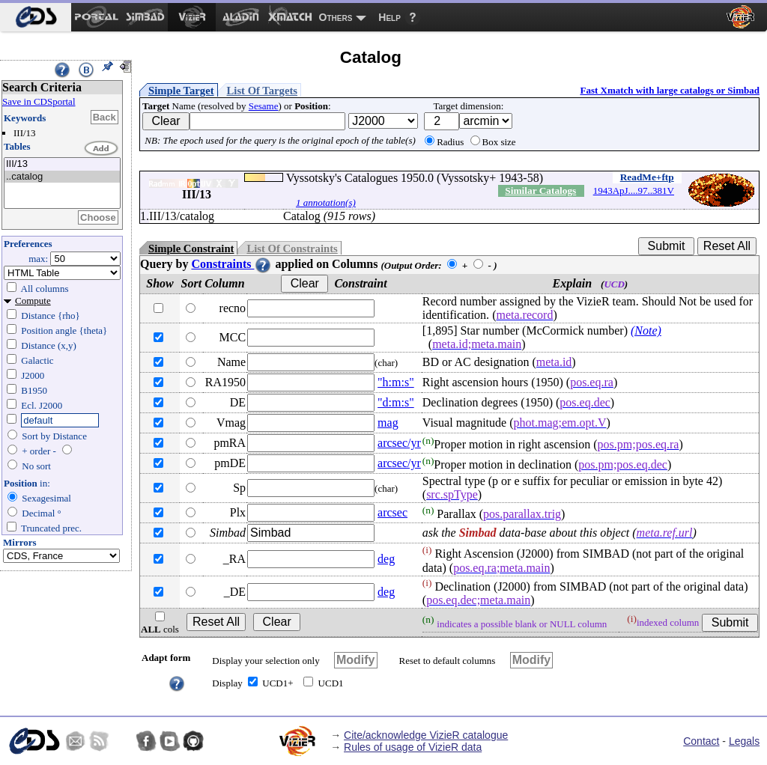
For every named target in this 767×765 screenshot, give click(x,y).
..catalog (62, 177)
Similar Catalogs (540, 190)
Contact (701, 741)
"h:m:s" (396, 382)
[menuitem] (35, 17)
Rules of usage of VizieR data (413, 747)
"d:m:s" (396, 402)
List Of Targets (262, 91)
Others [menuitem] (336, 17)
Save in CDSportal (39, 101)
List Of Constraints (291, 249)
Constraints (231, 263)
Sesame (264, 106)
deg (386, 558)
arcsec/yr (399, 442)
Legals (744, 741)
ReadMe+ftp (647, 177)
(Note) (646, 330)
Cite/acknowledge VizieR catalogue (426, 735)
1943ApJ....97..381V (633, 190)
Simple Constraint (191, 249)
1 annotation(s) (326, 202)
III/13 (62, 164)
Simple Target (181, 91)
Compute (33, 300)
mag (388, 422)
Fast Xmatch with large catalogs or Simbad (670, 90)
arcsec (392, 512)
